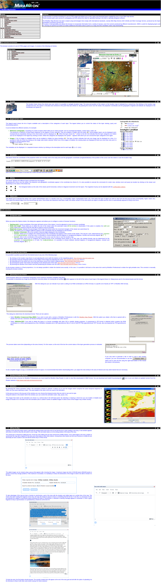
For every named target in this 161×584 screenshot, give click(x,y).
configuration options (119, 187)
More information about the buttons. (66, 262)
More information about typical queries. (74, 261)
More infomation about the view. (71, 259)
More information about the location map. (84, 258)
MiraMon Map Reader (85, 317)
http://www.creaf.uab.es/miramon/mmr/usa (29, 380)
